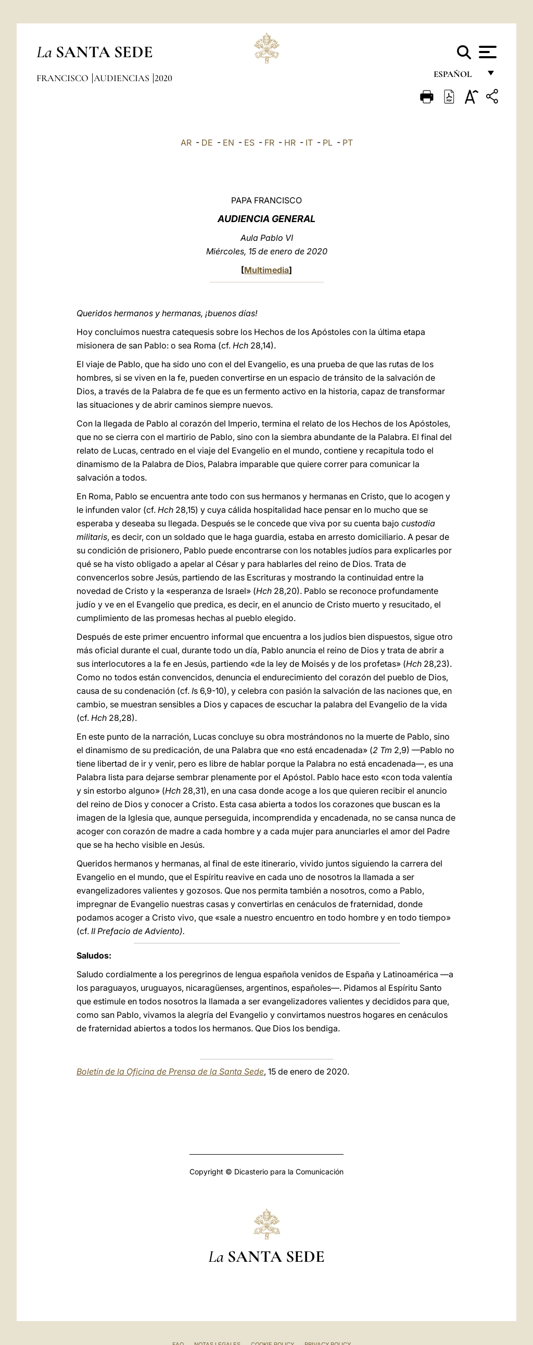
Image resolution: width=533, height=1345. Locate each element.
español (457, 77)
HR (290, 142)
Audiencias (122, 78)
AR (186, 142)
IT (309, 142)
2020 (163, 78)
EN (228, 142)
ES (249, 142)
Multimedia (266, 270)
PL (328, 142)
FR (269, 142)
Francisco (63, 78)
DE (207, 142)
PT (347, 142)
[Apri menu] (486, 52)
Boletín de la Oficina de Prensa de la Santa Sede (170, 1071)
